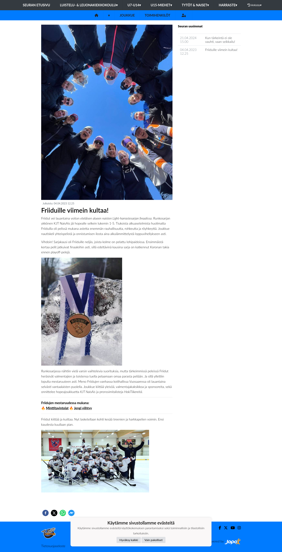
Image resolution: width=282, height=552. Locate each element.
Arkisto (254, 5)
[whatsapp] (63, 513)
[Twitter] (224, 528)
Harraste (228, 5)
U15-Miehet (161, 5)
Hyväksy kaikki (128, 540)
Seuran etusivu (36, 5)
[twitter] (54, 513)
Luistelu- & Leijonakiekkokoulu (89, 5)
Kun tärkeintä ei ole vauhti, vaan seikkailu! (220, 40)
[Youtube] (231, 528)
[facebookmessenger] (71, 513)
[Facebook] (218, 528)
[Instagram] (238, 528)
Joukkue (127, 15)
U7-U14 (134, 5)
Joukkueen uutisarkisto (196, 63)
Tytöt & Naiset (195, 5)
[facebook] (45, 513)
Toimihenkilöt (157, 15)
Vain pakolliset (153, 540)
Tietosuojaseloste (53, 546)
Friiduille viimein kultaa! (221, 50)
